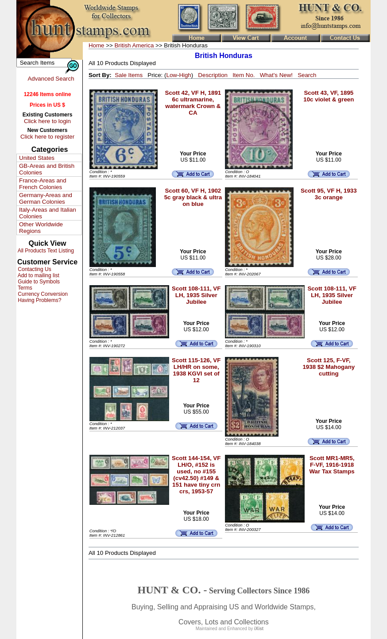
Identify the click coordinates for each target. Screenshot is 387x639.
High (185, 75)
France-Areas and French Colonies (42, 183)
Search (307, 75)
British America (134, 45)
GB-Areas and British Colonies (46, 169)
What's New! (276, 75)
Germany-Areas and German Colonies (45, 198)
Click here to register (47, 136)
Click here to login (47, 121)
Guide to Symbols (38, 282)
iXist (258, 628)
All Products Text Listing (45, 251)
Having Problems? (38, 300)
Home (96, 45)
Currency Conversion (42, 294)
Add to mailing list (37, 275)
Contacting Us (33, 269)
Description (213, 75)
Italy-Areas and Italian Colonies (47, 213)
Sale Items (129, 75)
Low (171, 75)
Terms (24, 288)
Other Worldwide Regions (41, 227)
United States (36, 158)
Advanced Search (50, 78)
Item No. (243, 75)
